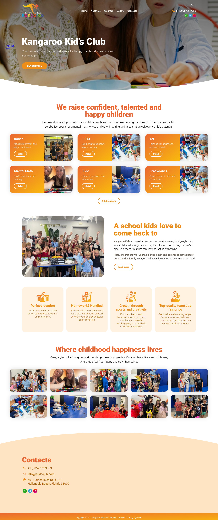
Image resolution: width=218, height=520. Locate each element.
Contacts (132, 11)
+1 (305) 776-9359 (186, 10)
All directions (109, 201)
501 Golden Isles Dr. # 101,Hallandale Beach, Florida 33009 (48, 481)
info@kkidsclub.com (41, 474)
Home (84, 11)
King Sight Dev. (135, 517)
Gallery (120, 11)
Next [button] (8, 48)
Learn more (34, 65)
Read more (123, 267)
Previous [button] (10, 46)
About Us (96, 11)
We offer (108, 11)
